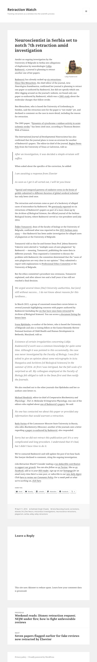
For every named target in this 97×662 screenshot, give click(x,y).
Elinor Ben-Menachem (25, 83)
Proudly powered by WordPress (41, 657)
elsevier (18, 511)
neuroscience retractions (66, 511)
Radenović (20, 79)
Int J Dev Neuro (27, 511)
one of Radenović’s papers (52, 404)
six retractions (54, 79)
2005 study (64, 96)
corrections (74, 509)
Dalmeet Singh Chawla (40, 509)
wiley (32, 514)
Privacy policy (20, 657)
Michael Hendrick (23, 397)
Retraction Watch (21, 9)
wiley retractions (41, 514)
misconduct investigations (44, 511)
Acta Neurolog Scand (60, 509)
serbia (26, 514)
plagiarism (19, 514)
